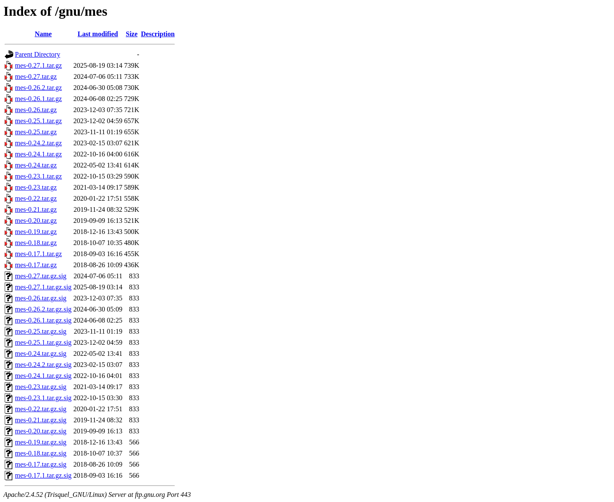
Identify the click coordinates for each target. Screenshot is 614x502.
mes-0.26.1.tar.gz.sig (43, 320)
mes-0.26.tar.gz (36, 109)
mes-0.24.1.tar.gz (38, 154)
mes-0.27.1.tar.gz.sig (43, 287)
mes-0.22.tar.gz (36, 198)
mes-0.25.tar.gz (36, 132)
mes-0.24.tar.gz (36, 165)
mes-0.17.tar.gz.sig (41, 464)
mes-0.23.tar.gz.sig (41, 386)
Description (158, 34)
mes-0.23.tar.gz (36, 187)
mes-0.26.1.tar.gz (38, 98)
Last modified (98, 34)
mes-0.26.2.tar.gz (38, 87)
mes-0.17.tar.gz (36, 264)
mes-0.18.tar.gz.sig (41, 453)
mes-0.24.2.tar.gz (38, 143)
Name (43, 34)
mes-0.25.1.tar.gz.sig (43, 342)
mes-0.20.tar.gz (36, 220)
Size (132, 34)
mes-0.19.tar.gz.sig (41, 442)
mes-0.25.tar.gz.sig (41, 331)
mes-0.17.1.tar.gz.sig (43, 475)
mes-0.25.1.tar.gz (38, 120)
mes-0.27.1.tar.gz (38, 65)
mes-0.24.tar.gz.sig (41, 353)
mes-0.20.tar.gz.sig (41, 431)
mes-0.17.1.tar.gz (38, 253)
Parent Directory (37, 54)
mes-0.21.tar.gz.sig (41, 420)
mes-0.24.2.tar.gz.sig (43, 364)
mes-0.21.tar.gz (36, 209)
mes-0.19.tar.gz (36, 231)
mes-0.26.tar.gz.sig (41, 298)
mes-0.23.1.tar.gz (38, 176)
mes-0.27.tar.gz (36, 76)
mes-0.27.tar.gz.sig (41, 276)
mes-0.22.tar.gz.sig (41, 409)
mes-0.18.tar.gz (36, 242)
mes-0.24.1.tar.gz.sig (43, 375)
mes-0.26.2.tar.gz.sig (43, 309)
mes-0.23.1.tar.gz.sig (43, 397)
